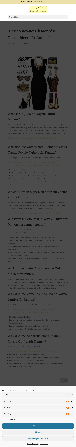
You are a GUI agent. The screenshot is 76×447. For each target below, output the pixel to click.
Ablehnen (38, 432)
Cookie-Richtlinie (33, 444)
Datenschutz (44, 444)
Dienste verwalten (9, 419)
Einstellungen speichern (38, 438)
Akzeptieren (38, 426)
